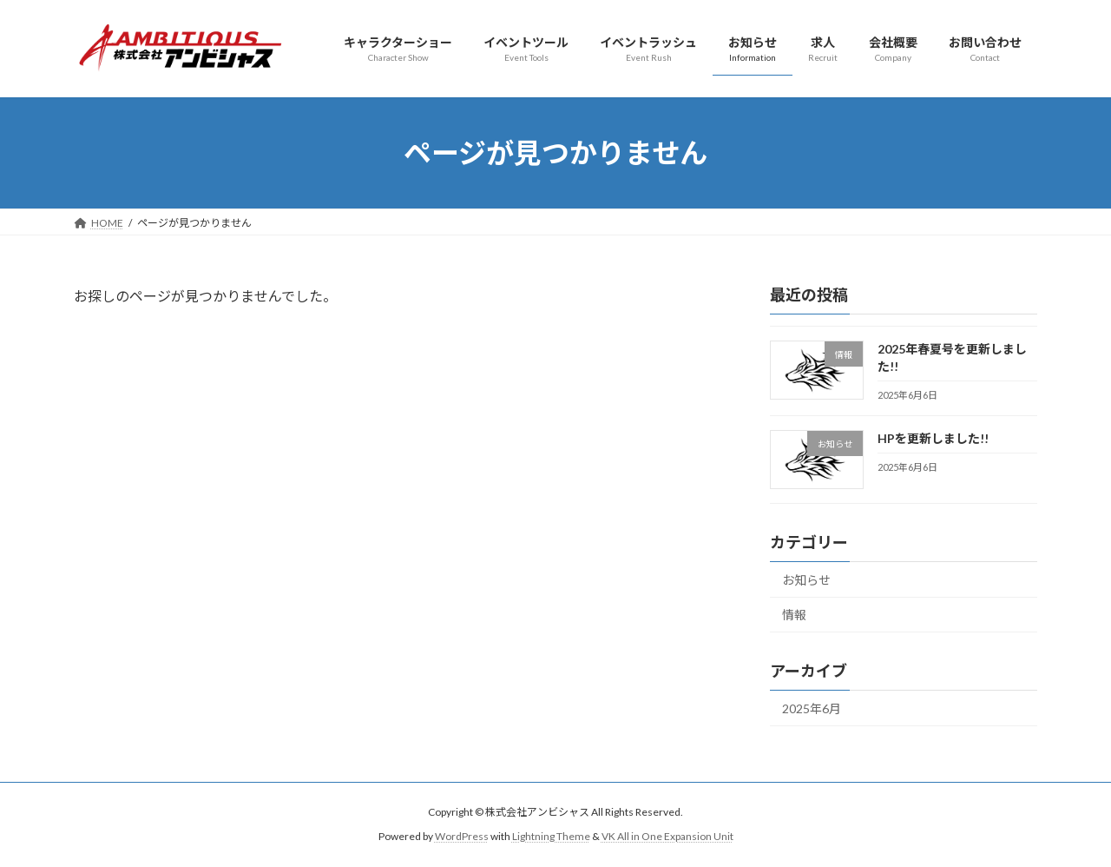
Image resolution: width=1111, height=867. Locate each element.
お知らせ (806, 579)
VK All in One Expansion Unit (667, 837)
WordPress (462, 837)
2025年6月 (811, 708)
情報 (794, 615)
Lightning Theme (551, 837)
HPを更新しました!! (933, 438)
